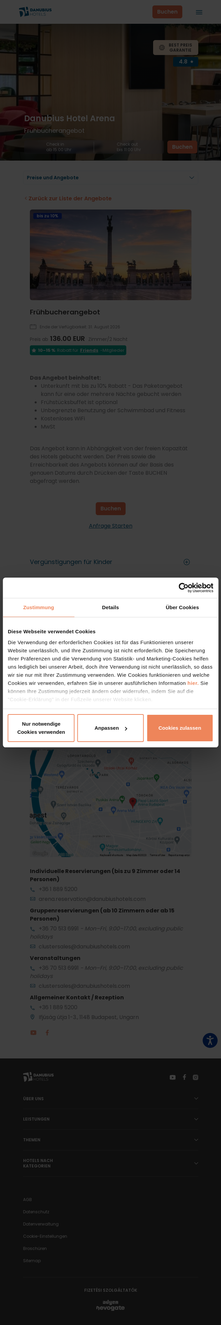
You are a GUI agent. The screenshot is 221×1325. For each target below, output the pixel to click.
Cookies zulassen (180, 728)
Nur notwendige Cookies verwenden (41, 728)
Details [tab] (110, 607)
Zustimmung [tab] (38, 607)
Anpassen (110, 728)
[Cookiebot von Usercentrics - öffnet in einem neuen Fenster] (183, 588)
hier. (193, 683)
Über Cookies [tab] (182, 607)
